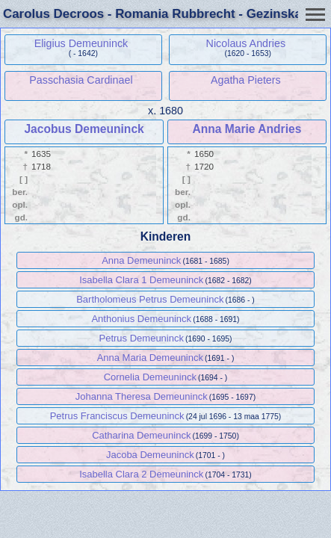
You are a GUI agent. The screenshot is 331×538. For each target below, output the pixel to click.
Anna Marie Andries (246, 129)
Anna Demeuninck (141, 260)
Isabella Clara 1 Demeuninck (141, 279)
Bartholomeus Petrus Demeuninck (149, 299)
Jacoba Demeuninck (150, 454)
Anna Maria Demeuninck (150, 357)
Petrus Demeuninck (141, 338)
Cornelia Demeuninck (150, 377)
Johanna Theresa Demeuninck (141, 396)
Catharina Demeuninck (141, 435)
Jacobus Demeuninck (83, 129)
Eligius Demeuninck (81, 43)
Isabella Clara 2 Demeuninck (141, 474)
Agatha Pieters (246, 80)
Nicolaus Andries (246, 43)
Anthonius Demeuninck (141, 318)
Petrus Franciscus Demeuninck (117, 415)
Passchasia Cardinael (80, 80)
